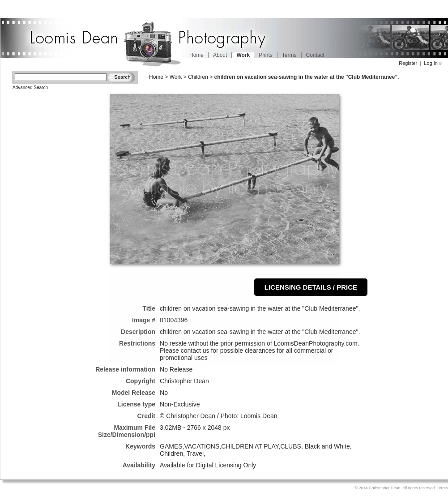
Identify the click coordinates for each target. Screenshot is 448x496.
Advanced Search (30, 87)
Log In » (433, 63)
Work (176, 77)
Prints (266, 55)
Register (408, 63)
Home (196, 55)
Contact (315, 55)
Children (198, 77)
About (220, 55)
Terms (289, 55)
